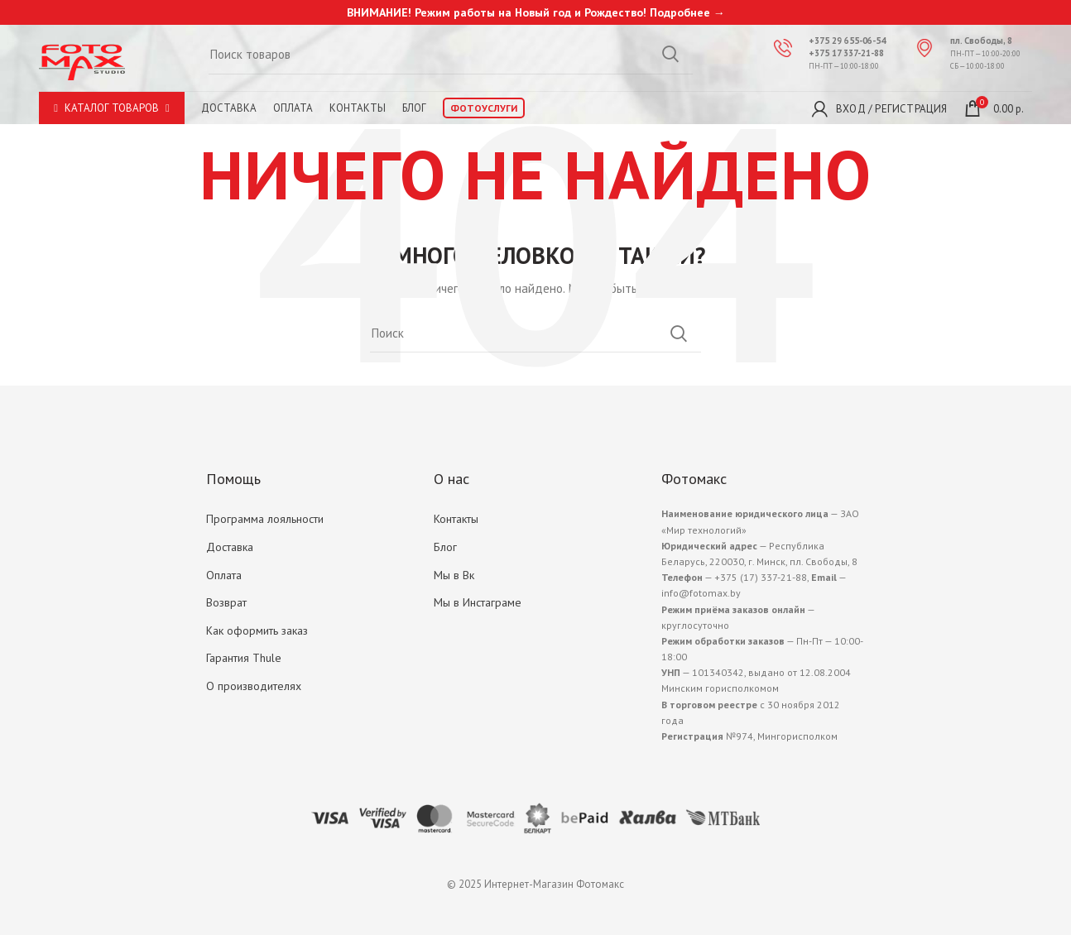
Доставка (229, 108)
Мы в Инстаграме (477, 602)
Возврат (226, 602)
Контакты (456, 518)
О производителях (253, 685)
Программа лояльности (265, 518)
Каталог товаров (111, 108)
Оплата (224, 575)
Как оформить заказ (257, 630)
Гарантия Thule (243, 657)
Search (678, 333)
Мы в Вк (454, 575)
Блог (445, 546)
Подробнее (680, 12)
